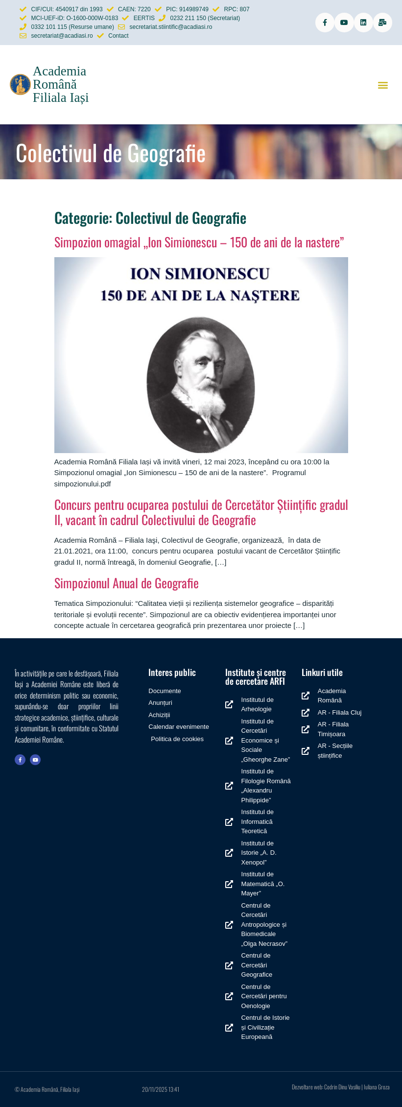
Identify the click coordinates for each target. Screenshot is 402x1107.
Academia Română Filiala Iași (61, 84)
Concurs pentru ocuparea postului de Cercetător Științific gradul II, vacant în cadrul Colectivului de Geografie (201, 512)
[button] (383, 84)
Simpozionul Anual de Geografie (126, 582)
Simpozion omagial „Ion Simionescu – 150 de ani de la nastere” (199, 241)
